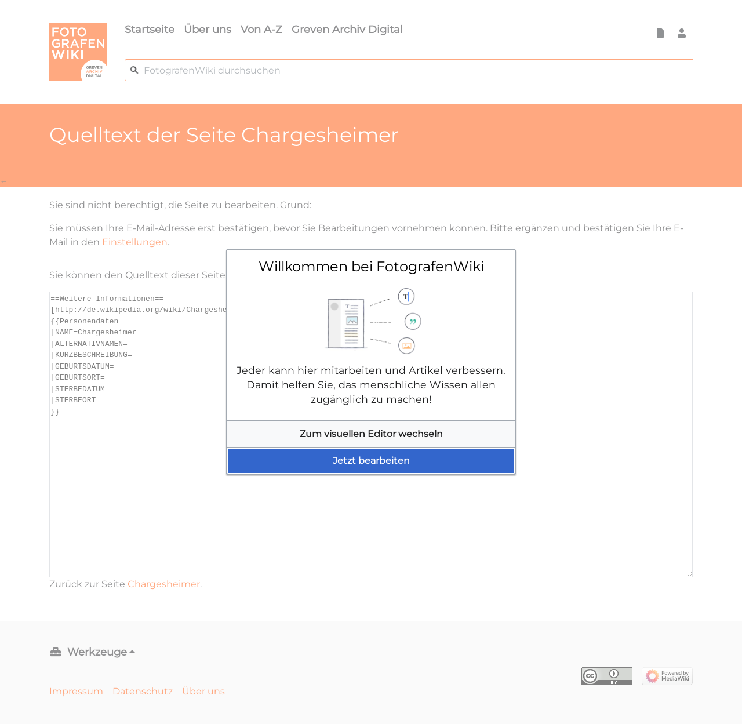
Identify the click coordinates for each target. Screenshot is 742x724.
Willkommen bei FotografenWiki (371, 266)
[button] (371, 434)
